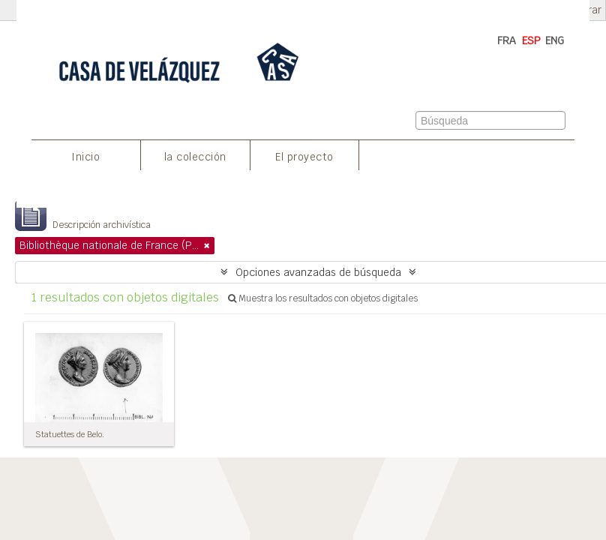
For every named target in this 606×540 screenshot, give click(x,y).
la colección (195, 157)
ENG (554, 40)
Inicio (85, 157)
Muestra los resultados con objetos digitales (323, 298)
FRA (506, 40)
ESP (531, 40)
